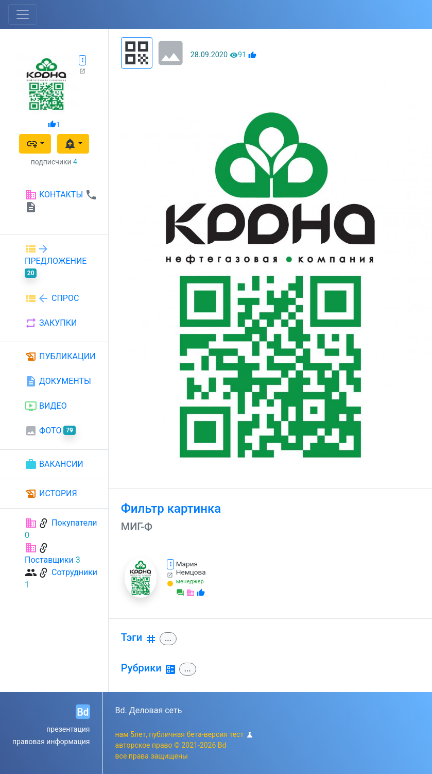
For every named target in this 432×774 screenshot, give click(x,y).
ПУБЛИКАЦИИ (60, 356)
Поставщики (49, 560)
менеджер (190, 581)
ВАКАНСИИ (54, 464)
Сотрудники (74, 572)
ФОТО (50, 431)
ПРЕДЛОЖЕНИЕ (56, 260)
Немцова (191, 572)
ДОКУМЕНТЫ (58, 381)
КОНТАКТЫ (61, 201)
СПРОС (52, 298)
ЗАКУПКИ (51, 323)
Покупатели (74, 523)
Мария (187, 564)
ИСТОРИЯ (51, 493)
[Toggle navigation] (22, 14)
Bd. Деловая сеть (148, 710)
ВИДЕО (46, 406)
